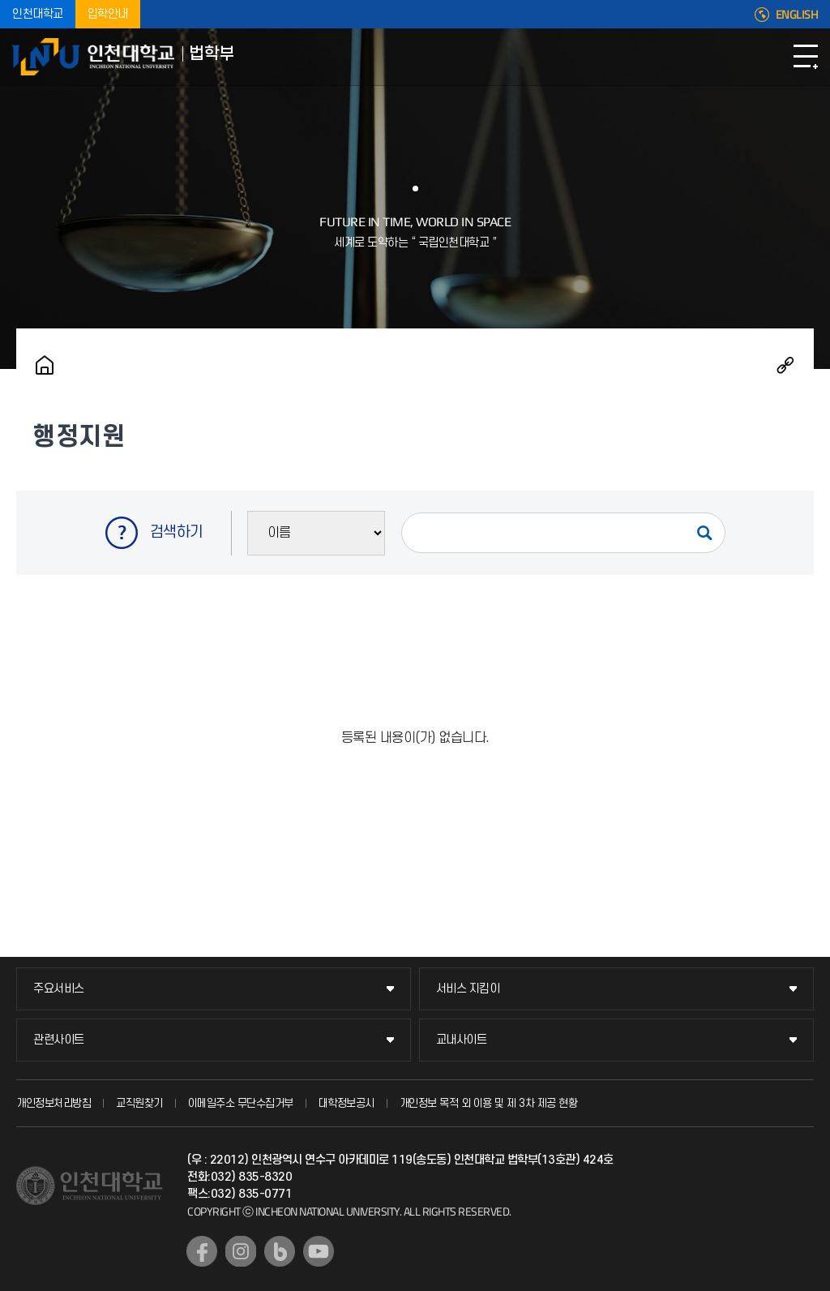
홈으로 (44, 365)
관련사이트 (58, 1040)
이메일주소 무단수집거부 (240, 1103)
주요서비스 (58, 989)
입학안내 (108, 14)
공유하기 (785, 365)
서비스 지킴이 (468, 989)
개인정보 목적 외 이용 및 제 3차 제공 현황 (489, 1103)
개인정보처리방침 (53, 1103)
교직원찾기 (139, 1103)
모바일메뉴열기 (805, 56)
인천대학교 (37, 14)
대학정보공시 (346, 1103)
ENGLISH (797, 14)
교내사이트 (461, 1040)
